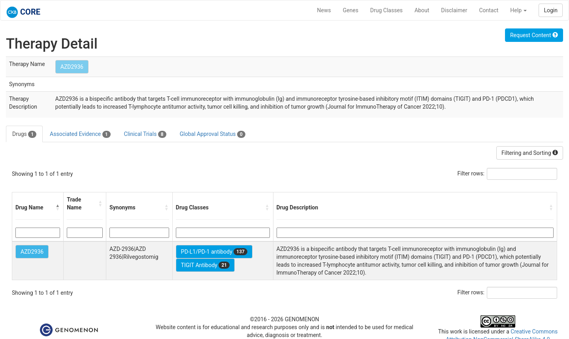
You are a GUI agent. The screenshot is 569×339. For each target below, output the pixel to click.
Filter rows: (471, 173)
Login (551, 10)
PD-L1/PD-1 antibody (214, 251)
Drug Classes (386, 10)
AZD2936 (71, 67)
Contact (488, 10)
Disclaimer (454, 10)
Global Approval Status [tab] (212, 134)
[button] (57, 207)
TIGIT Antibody (205, 265)
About (422, 10)
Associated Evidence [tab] (80, 134)
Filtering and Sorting (529, 153)
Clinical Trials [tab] (145, 134)
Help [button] (518, 10)
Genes (350, 10)
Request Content (534, 35)
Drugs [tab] (24, 134)
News (324, 10)
